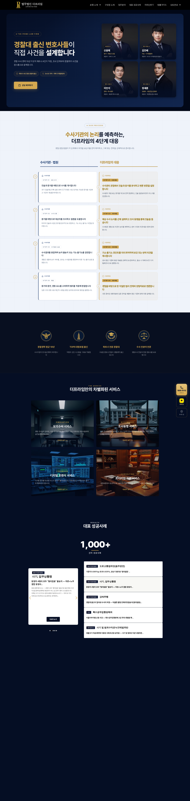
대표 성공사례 (135, 5)
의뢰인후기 (149, 5)
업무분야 (122, 5)
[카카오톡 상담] (181, 402)
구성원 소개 (110, 5)
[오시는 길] (181, 412)
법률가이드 (162, 5)
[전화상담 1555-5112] (181, 389)
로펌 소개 (95, 5)
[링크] (29, 5)
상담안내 (175, 5)
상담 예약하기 (25, 85)
